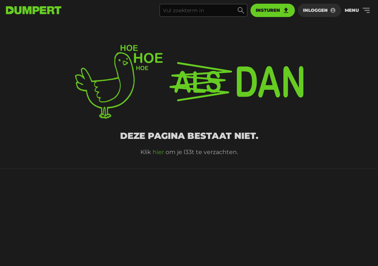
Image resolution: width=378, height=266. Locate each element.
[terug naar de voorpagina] (33, 10)
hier (158, 152)
